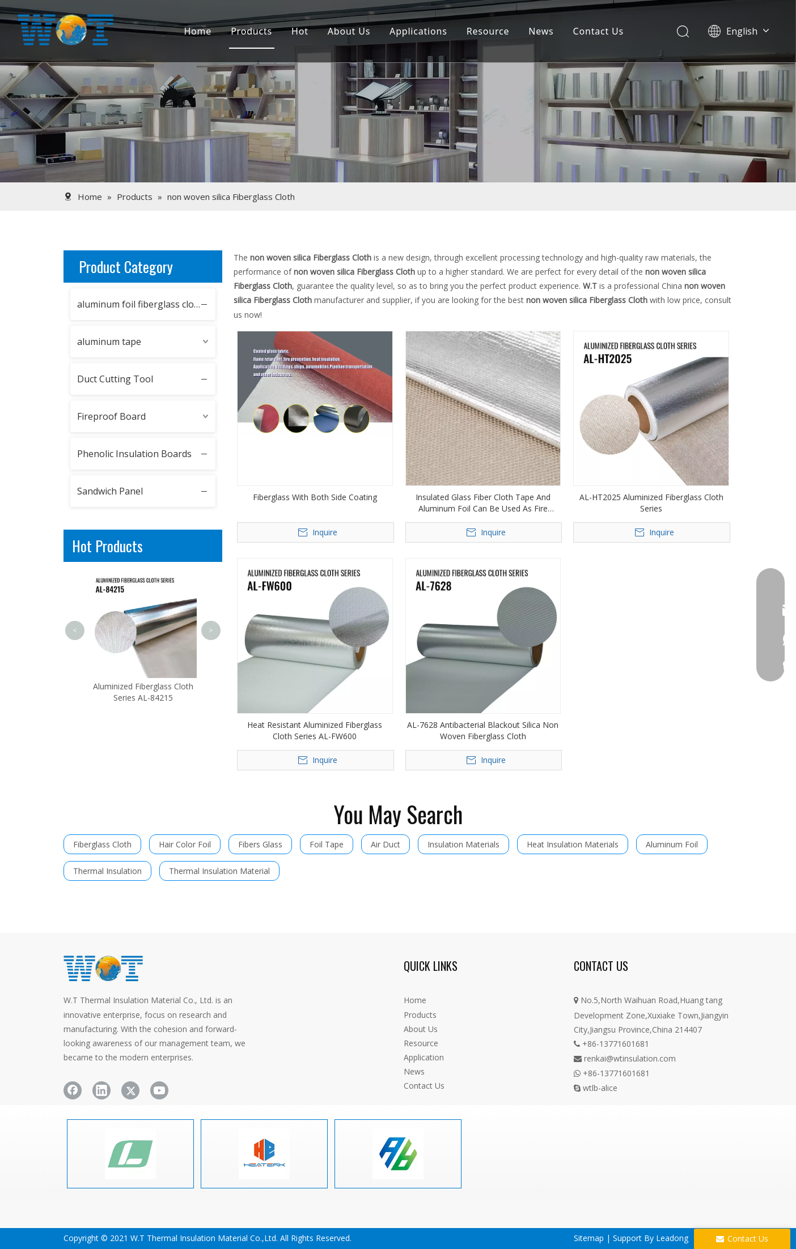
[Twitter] (130, 1090)
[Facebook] (72, 1090)
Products (251, 31)
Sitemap (589, 1238)
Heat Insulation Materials (573, 844)
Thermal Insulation (107, 871)
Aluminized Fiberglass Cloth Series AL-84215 (143, 692)
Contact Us (598, 31)
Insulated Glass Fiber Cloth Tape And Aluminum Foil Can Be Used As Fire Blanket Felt (483, 503)
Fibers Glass (260, 844)
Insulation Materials (463, 844)
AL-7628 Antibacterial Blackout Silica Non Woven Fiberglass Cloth (482, 730)
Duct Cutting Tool (115, 379)
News (540, 31)
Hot (299, 31)
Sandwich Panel (110, 491)
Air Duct (385, 844)
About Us (349, 31)
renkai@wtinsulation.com (625, 1058)
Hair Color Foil (185, 844)
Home (197, 31)
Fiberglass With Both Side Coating (315, 497)
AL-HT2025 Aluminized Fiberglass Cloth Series (651, 503)
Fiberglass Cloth (102, 844)
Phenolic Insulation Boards (134, 453)
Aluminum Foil (672, 844)
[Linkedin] (101, 1090)
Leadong (672, 1238)
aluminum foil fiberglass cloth (140, 304)
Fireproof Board (111, 416)
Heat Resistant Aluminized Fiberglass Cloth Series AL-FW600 (314, 730)
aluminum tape (109, 341)
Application (424, 1057)
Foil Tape (327, 844)
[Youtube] (159, 1090)
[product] (398, 91)
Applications (418, 31)
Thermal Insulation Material (219, 871)
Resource (488, 31)
